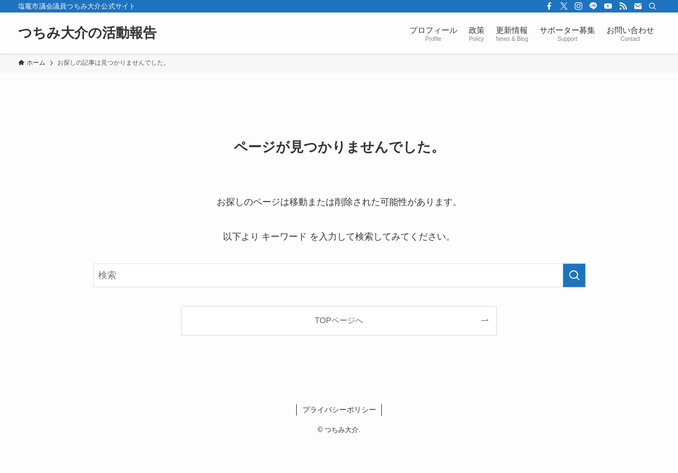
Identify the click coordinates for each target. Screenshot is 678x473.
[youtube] (608, 6)
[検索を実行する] (574, 275)
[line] (593, 6)
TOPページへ (339, 320)
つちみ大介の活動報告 (87, 33)
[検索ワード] (339, 275)
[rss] (623, 6)
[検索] (652, 6)
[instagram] (578, 6)
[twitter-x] (564, 6)
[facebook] (549, 6)
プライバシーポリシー (339, 409)
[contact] (637, 6)
